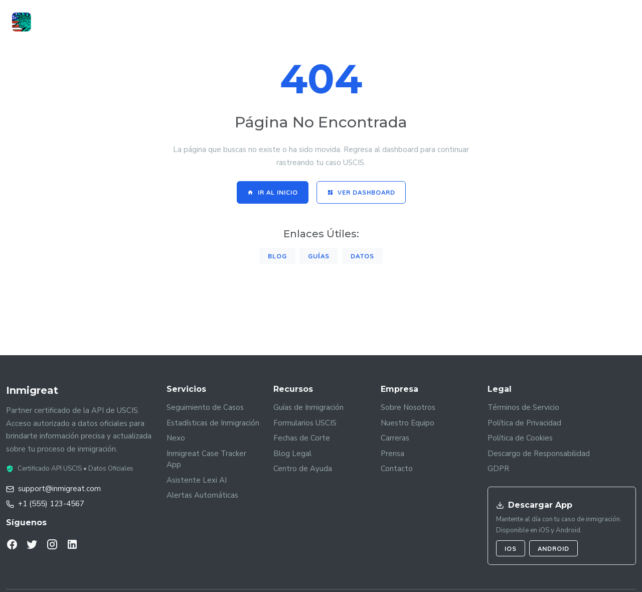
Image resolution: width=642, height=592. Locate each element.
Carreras (395, 438)
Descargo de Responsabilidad (539, 454)
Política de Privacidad (524, 423)
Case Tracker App (206, 23)
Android (553, 548)
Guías (351, 23)
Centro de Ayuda (302, 469)
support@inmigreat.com (59, 489)
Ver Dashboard (361, 192)
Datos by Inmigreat (289, 23)
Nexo (176, 438)
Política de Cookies (520, 438)
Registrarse (599, 23)
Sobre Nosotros (408, 407)
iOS (511, 548)
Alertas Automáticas (202, 495)
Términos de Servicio (523, 407)
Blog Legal (292, 454)
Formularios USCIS (305, 423)
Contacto (397, 469)
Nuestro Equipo (407, 423)
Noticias (393, 23)
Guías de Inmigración (308, 407)
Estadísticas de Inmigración (213, 423)
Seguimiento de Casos (205, 407)
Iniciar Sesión (525, 21)
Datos (362, 256)
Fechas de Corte (301, 438)
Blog (277, 256)
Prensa (392, 454)
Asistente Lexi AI (197, 480)
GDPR (498, 469)
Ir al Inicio (272, 192)
